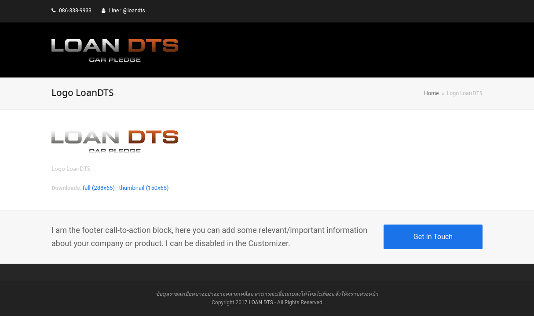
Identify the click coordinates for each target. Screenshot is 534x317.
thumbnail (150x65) (144, 187)
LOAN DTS (261, 302)
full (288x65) (99, 187)
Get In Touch (433, 236)
